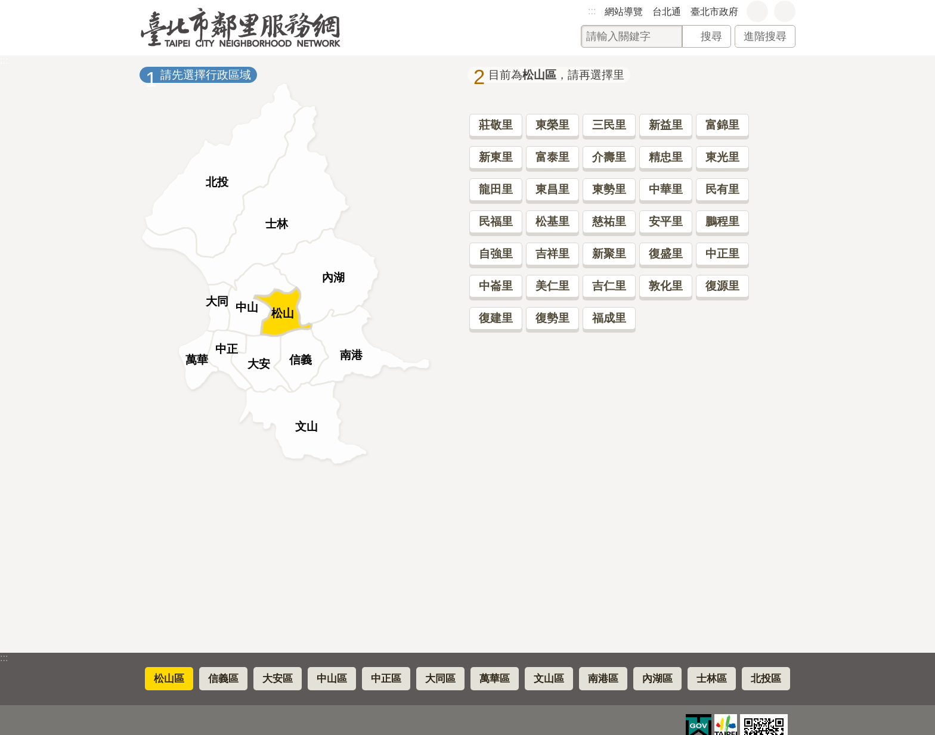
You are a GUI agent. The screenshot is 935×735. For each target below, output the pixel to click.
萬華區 (494, 678)
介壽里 (609, 157)
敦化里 (666, 286)
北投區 (766, 678)
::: (592, 11)
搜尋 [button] (711, 36)
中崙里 (496, 286)
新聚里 (609, 253)
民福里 (496, 221)
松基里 (552, 221)
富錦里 (722, 125)
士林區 (711, 678)
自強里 (496, 253)
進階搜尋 (765, 36)
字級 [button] (757, 11)
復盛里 (666, 253)
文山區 (549, 678)
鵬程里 (722, 221)
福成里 (609, 318)
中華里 (666, 189)
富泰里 (552, 157)
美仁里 (552, 286)
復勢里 (552, 318)
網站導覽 (624, 12)
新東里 (496, 157)
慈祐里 (609, 221)
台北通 (666, 12)
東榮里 (552, 125)
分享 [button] (784, 11)
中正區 (386, 678)
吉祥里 (552, 253)
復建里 (496, 318)
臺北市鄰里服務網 (241, 28)
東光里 (722, 157)
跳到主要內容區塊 (6, 6)
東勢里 (609, 189)
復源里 (722, 286)
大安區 (277, 678)
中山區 (332, 678)
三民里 (609, 125)
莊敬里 (496, 125)
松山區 (169, 678)
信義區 (223, 678)
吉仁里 (609, 286)
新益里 (666, 125)
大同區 (440, 678)
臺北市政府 (714, 12)
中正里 (722, 253)
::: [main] (4, 60)
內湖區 (657, 678)
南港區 (603, 678)
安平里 (666, 221)
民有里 (722, 189)
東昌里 (552, 189)
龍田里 (496, 189)
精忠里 (666, 157)
